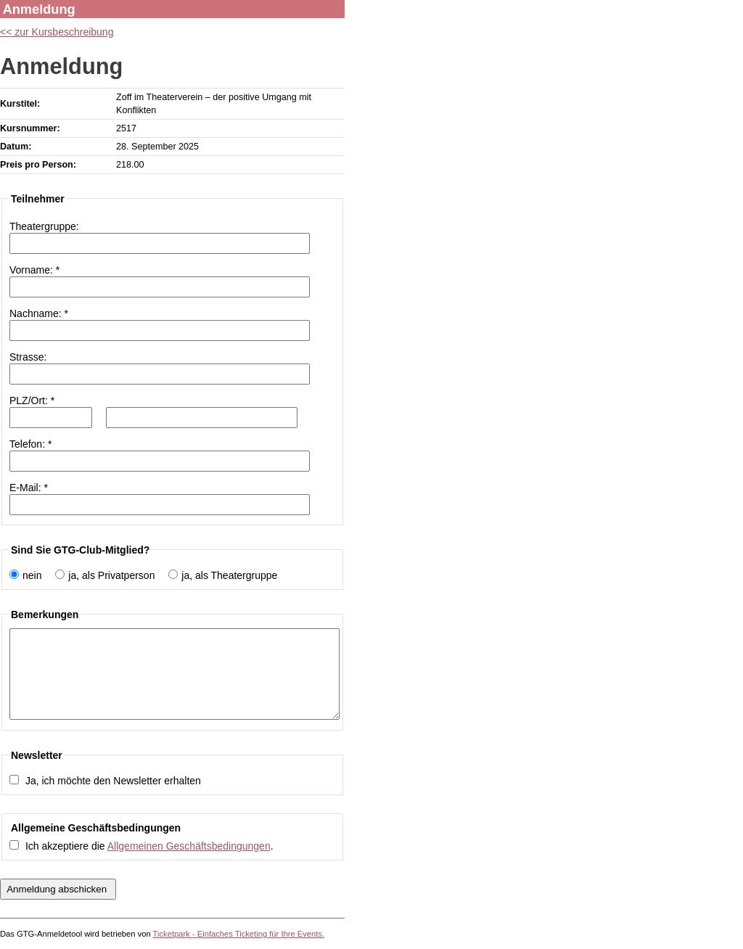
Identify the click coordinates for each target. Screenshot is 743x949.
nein (31, 575)
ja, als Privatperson (111, 575)
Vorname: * (34, 270)
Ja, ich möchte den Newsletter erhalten (113, 780)
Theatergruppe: (44, 226)
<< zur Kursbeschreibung (56, 32)
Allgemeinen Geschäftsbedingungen (189, 846)
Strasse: (27, 357)
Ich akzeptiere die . (149, 846)
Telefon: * (30, 444)
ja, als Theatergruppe (229, 575)
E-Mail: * (28, 487)
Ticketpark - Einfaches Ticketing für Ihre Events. (238, 933)
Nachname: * (38, 313)
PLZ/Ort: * (31, 400)
